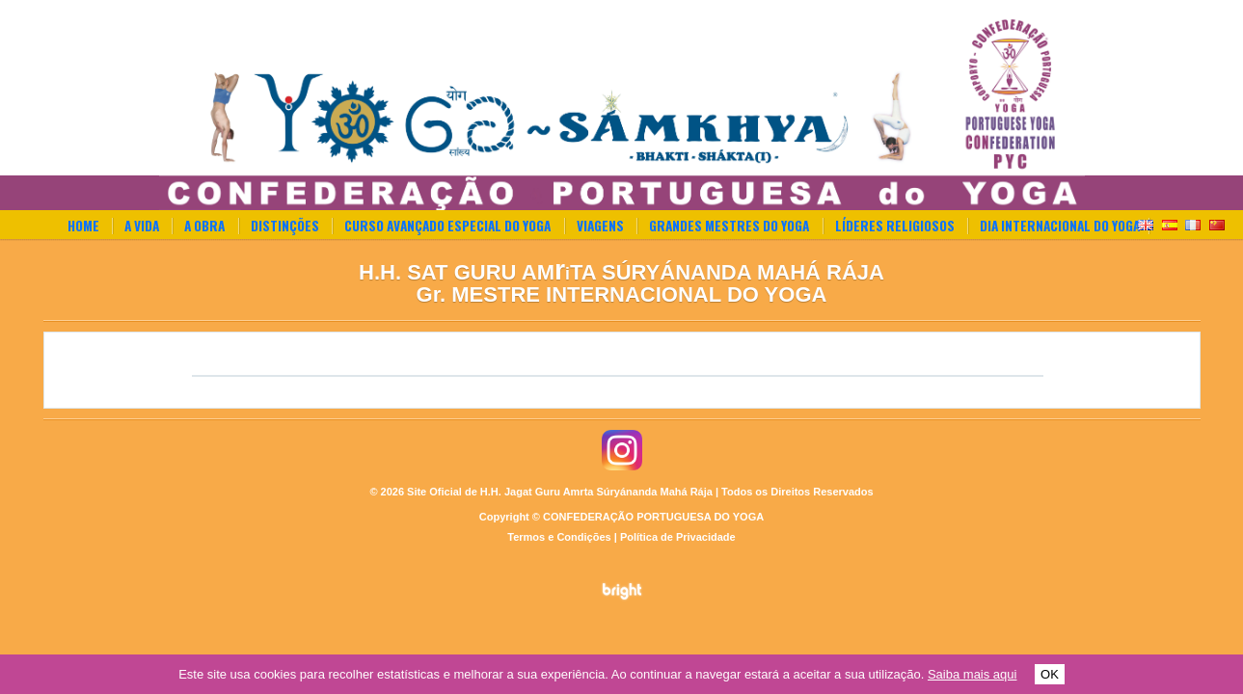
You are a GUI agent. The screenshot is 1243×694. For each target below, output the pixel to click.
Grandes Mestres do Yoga (729, 225)
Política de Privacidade (678, 537)
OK (1049, 674)
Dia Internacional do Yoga (1060, 225)
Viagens (600, 225)
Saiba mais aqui (972, 674)
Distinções (285, 225)
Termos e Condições (558, 537)
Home (83, 225)
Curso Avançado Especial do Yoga (447, 225)
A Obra (204, 225)
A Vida (141, 225)
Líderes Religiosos (895, 225)
